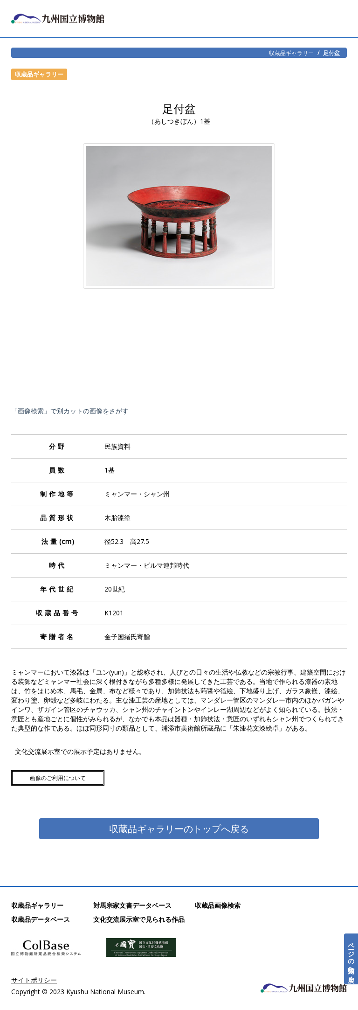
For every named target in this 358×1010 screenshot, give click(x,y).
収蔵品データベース (40, 919)
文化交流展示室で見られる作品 (139, 919)
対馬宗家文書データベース (132, 905)
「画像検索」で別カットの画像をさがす (70, 410)
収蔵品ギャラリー (291, 52)
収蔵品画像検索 (218, 905)
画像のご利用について (58, 778)
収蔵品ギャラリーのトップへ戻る (179, 828)
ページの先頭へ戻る (351, 959)
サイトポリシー (34, 979)
